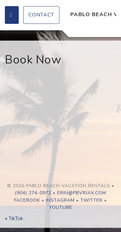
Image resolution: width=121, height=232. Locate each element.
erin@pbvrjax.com (81, 193)
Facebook (27, 200)
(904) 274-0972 (33, 193)
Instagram (60, 200)
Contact (41, 14)
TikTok (16, 218)
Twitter (91, 200)
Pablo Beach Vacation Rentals (93, 14)
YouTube (60, 207)
